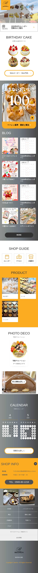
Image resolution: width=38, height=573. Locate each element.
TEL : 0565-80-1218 (19, 482)
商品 (9, 514)
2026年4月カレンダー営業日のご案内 (19, 27)
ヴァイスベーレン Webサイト (19, 532)
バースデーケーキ (28, 509)
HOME (9, 509)
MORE (19, 235)
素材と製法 (28, 514)
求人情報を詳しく (18, 382)
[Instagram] (35, 463)
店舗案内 (9, 520)
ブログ (9, 526)
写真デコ (28, 520)
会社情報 (19, 537)
